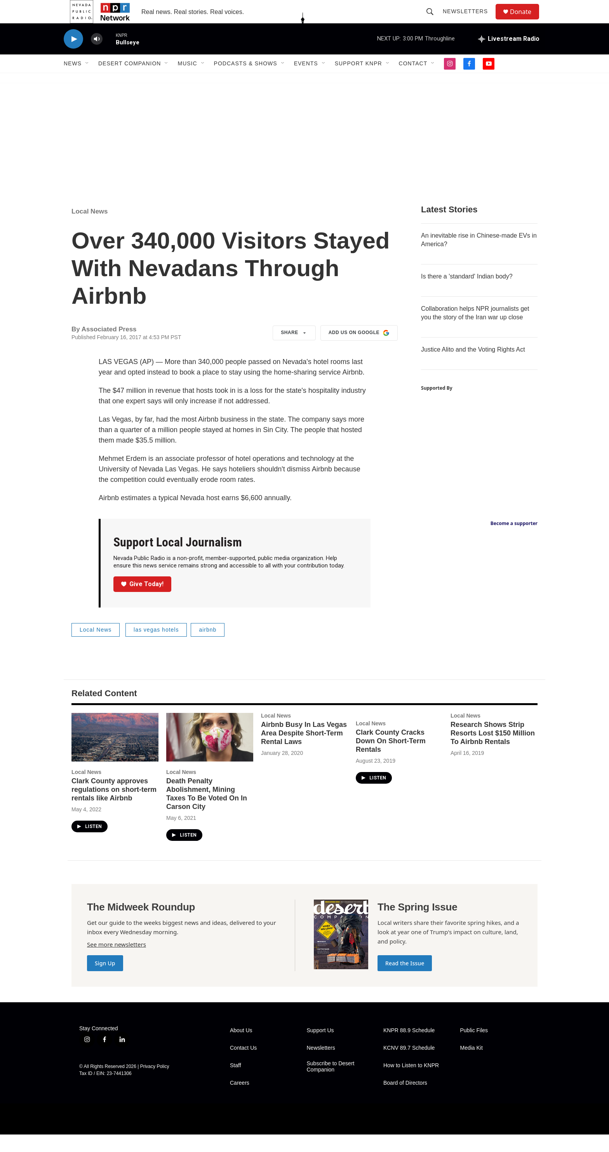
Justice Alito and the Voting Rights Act (473, 367)
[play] (73, 56)
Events (306, 81)
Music (187, 81)
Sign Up (105, 980)
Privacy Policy (154, 1084)
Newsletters (468, 20)
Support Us (320, 1048)
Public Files (474, 1048)
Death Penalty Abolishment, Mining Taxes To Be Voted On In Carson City (206, 811)
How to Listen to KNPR (411, 1083)
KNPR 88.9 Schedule (409, 1048)
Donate (525, 20)
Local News (89, 229)
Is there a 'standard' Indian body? (467, 294)
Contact (413, 81)
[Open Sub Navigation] (87, 81)
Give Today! (142, 601)
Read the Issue (404, 980)
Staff (235, 1083)
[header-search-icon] (433, 20)
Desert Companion (129, 81)
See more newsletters (116, 962)
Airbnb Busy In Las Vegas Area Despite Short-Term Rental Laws (304, 750)
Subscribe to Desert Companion (331, 1084)
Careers (239, 1100)
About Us (241, 1048)
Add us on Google (359, 350)
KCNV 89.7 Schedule (409, 1065)
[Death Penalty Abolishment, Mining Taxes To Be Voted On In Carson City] (209, 754)
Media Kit (471, 1065)
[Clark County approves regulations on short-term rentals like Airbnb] (114, 754)
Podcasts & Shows (245, 81)
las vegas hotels (156, 647)
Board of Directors (405, 1100)
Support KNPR (358, 81)
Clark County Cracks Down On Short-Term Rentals (391, 758)
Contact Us (243, 1065)
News (73, 81)
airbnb (207, 647)
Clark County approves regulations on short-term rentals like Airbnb (114, 807)
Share (294, 350)
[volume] (96, 56)
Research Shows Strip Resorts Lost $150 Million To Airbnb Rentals (493, 750)
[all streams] (508, 56)
